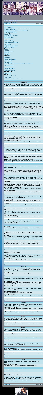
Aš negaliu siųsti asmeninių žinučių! (8, 62)
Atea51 (13, 374)
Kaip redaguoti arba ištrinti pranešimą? (8, 40)
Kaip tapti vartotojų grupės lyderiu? (8, 58)
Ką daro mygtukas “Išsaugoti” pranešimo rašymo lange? (10, 46)
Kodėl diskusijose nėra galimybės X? (8, 78)
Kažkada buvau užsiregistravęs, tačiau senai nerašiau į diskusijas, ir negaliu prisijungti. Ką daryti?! (16, 30)
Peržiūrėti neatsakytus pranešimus (7, 22)
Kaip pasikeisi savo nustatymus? (8, 34)
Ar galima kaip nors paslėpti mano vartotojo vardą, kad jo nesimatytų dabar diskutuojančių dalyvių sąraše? (17, 28)
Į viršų (4, 91)
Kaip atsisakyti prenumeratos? (7, 73)
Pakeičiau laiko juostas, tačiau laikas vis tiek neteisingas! (11, 35)
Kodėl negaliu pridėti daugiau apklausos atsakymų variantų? (11, 42)
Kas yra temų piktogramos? (7, 54)
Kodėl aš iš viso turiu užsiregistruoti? (8, 27)
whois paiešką (17, 378)
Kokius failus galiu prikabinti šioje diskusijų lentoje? (10, 75)
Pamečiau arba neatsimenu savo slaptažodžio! (9, 29)
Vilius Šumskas (20, 387)
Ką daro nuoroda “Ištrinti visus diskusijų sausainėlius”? (10, 32)
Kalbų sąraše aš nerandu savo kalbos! (8, 36)
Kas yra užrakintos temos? (7, 53)
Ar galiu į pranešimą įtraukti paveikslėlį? (8, 51)
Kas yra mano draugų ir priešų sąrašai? (8, 65)
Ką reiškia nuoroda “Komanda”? (8, 60)
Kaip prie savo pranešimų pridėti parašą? (9, 41)
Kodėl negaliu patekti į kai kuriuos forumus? (9, 43)
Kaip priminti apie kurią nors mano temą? (9, 47)
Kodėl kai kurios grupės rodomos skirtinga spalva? (10, 59)
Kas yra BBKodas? (6, 49)
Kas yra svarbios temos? (7, 52)
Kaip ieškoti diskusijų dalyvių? (7, 69)
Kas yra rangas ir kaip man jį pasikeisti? (9, 37)
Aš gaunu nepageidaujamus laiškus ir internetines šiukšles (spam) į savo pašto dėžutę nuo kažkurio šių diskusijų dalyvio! (18, 63)
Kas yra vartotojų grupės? (7, 57)
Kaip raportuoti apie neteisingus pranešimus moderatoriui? (11, 45)
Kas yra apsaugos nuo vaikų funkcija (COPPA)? (10, 31)
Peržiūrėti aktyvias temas (14, 22)
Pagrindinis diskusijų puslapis (7, 23)
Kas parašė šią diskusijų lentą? (7, 77)
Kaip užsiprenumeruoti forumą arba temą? (9, 72)
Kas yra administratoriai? (7, 56)
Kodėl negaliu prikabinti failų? (7, 44)
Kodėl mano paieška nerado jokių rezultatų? (9, 68)
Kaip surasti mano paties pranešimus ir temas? (9, 70)
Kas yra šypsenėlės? (6, 50)
